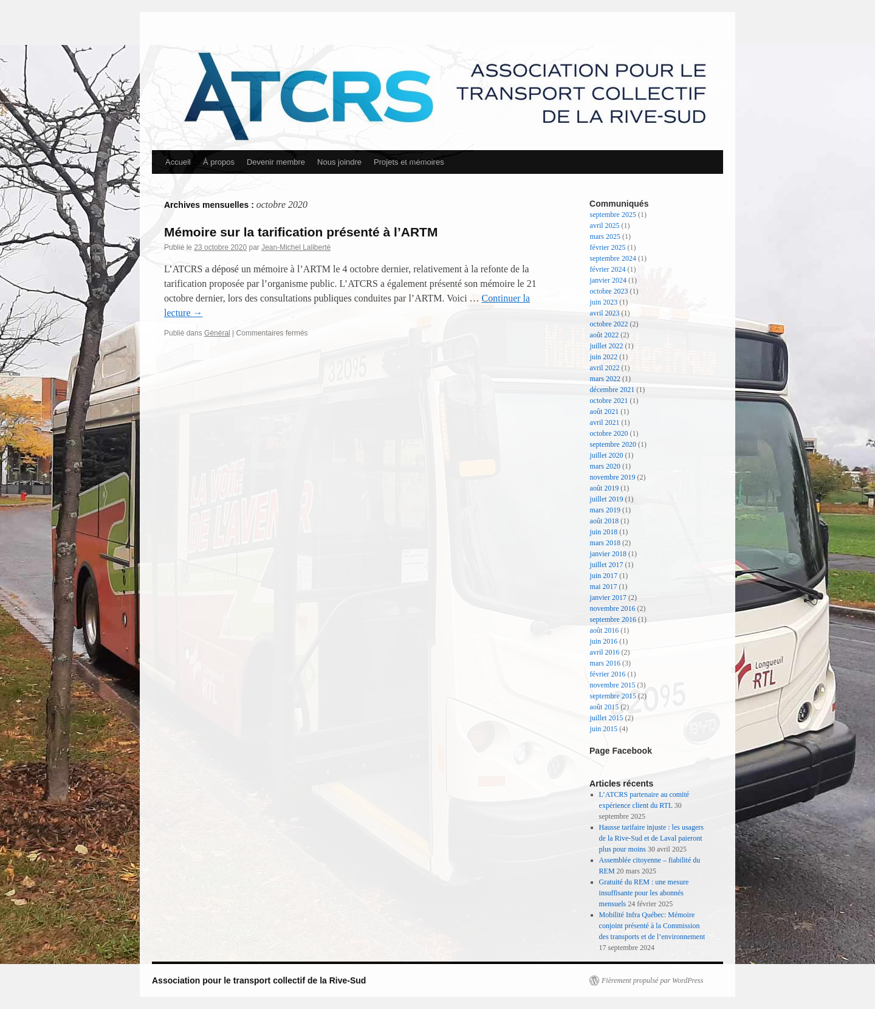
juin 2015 (604, 729)
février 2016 (608, 674)
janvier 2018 (608, 553)
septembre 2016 (613, 619)
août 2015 (604, 707)
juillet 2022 (606, 346)
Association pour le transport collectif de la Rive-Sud (259, 980)
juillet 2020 (606, 455)
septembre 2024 (613, 258)
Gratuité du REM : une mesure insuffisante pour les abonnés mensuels (644, 893)
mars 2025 (605, 236)
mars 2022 (605, 378)
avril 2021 (605, 422)
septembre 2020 (613, 444)
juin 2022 (604, 357)
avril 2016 (605, 652)
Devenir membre (276, 162)
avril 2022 (605, 367)
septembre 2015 (613, 696)
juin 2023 (604, 302)
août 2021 (604, 411)
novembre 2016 (613, 608)
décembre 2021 (612, 389)
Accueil (178, 162)
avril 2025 (605, 225)
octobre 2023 (609, 291)
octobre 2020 (609, 433)
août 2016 (604, 630)
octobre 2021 (609, 400)
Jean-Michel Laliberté (296, 247)
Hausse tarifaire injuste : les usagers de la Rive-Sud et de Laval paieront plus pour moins (651, 838)
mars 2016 (605, 663)
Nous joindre (339, 162)
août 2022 (604, 335)
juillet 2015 (606, 718)
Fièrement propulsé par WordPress (652, 980)
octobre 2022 (609, 324)
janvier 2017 (608, 597)
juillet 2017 (606, 564)
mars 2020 (605, 466)
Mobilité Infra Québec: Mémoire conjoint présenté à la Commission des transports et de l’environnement (652, 926)
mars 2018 (605, 543)
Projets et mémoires (409, 162)
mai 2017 (603, 586)
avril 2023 (605, 313)
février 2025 (608, 247)
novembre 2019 (613, 477)
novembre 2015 (613, 685)
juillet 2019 (606, 499)
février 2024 (608, 269)
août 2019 (604, 488)
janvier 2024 (608, 280)
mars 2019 (605, 510)
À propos (219, 162)
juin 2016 (604, 641)
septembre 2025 (613, 214)
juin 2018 (604, 532)
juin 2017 (604, 575)
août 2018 (604, 521)
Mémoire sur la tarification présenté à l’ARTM (300, 232)
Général (217, 333)
